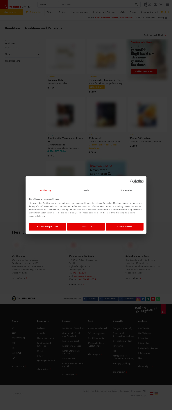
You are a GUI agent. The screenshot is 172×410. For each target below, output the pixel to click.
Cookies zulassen (124, 226)
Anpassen (86, 226)
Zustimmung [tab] (45, 190)
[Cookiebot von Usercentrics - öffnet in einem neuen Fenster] (132, 181)
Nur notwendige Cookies (47, 226)
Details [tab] (86, 190)
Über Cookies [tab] (126, 190)
